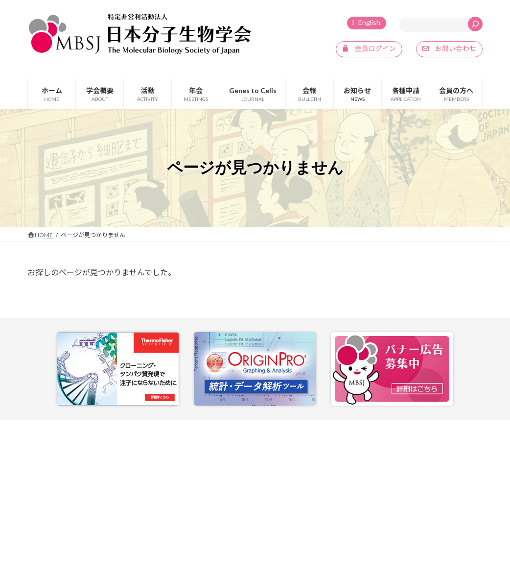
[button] (368, 49)
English (369, 22)
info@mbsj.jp (63, 525)
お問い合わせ (315, 429)
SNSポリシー (447, 429)
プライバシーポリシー (381, 429)
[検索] (475, 24)
